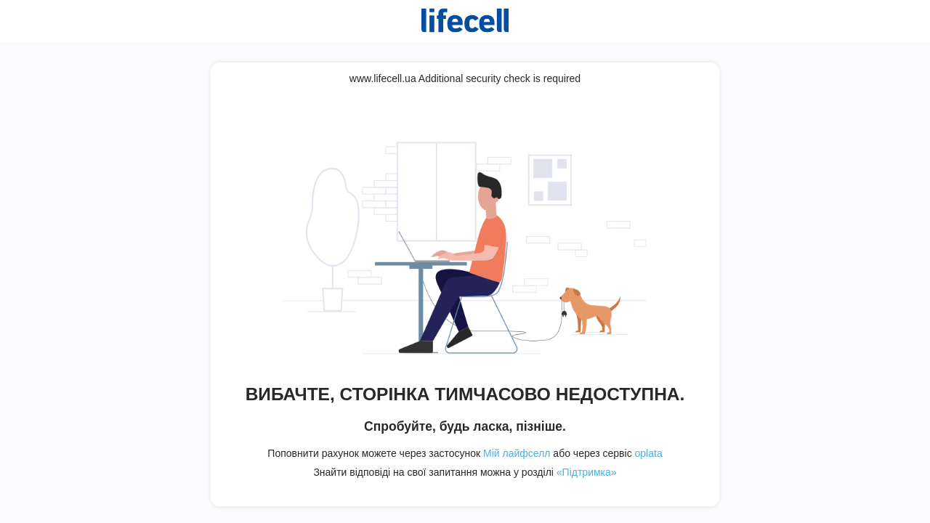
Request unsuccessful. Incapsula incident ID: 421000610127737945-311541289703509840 (465, 261)
